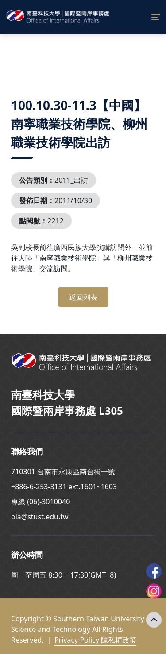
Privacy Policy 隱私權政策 (95, 640)
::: (13, 94)
